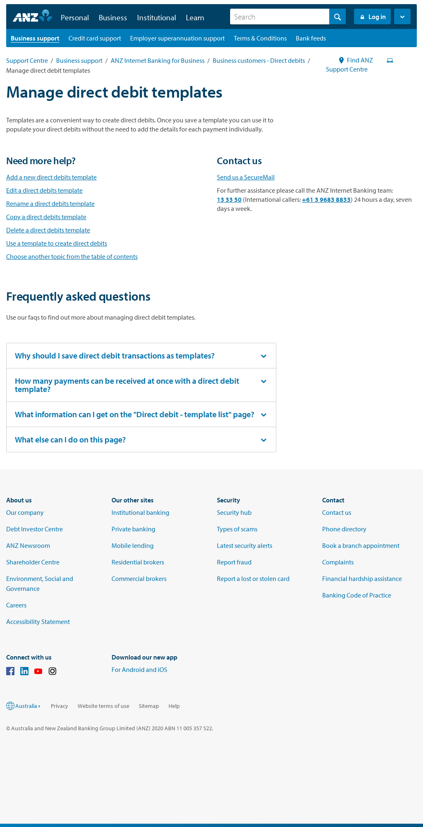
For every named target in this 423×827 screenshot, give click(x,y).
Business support (79, 60)
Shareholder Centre (32, 562)
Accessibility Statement (38, 621)
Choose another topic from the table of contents (72, 256)
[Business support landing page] (35, 38)
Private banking (133, 529)
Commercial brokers (139, 578)
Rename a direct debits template (50, 203)
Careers (16, 605)
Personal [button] (75, 17)
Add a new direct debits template (51, 177)
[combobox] (288, 16)
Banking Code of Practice (356, 595)
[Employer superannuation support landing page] (177, 38)
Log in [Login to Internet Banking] (372, 16)
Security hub (234, 512)
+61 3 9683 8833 (326, 199)
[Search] (288, 16)
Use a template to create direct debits (56, 243)
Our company (25, 512)
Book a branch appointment (360, 545)
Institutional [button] (156, 17)
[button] (402, 16)
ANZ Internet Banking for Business (157, 60)
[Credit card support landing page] (95, 38)
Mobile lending (133, 545)
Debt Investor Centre (34, 529)
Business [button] (113, 17)
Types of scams (237, 529)
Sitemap (149, 706)
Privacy (59, 706)
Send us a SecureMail (246, 177)
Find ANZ (355, 60)
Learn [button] (195, 17)
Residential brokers (138, 562)
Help (174, 706)
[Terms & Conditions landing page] (260, 38)
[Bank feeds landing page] (310, 38)
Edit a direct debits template (44, 190)
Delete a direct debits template (48, 230)
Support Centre (27, 60)
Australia (28, 706)
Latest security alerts (244, 545)
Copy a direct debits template (46, 217)
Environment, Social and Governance (39, 583)
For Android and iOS (139, 669)
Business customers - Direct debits (259, 60)
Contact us (336, 512)
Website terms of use (103, 706)
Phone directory (344, 529)
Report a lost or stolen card (253, 578)
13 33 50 (229, 199)
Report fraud (234, 562)
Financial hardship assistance (362, 578)
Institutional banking (140, 512)
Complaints (338, 562)
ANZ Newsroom (28, 545)
